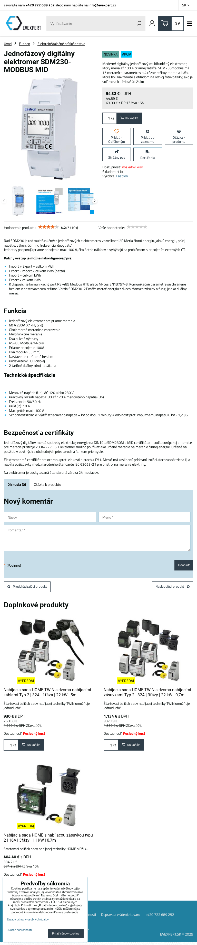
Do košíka (130, 118)
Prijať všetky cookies (65, 933)
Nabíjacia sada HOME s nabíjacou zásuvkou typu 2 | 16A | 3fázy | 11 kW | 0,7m (48, 840)
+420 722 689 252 (40, 5)
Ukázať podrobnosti (19, 929)
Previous (3, 200)
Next (94, 200)
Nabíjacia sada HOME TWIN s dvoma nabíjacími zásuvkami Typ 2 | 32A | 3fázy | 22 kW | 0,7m (147, 694)
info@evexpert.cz (102, 5)
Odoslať (183, 565)
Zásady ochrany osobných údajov (28, 919)
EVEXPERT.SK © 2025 (176, 937)
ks (109, 118)
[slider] (48, 227)
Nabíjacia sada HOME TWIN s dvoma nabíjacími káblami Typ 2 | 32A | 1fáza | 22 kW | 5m (47, 694)
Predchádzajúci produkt (28, 587)
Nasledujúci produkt (171, 587)
